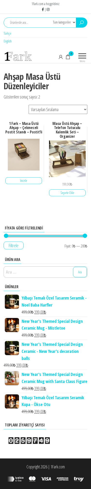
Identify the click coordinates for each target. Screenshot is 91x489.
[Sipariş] (58, 109)
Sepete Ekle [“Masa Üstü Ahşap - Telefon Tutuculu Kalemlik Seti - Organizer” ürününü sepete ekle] (67, 192)
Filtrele (13, 245)
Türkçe (7, 33)
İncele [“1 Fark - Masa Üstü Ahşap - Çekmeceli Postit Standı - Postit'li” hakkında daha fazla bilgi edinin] (23, 180)
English (8, 41)
